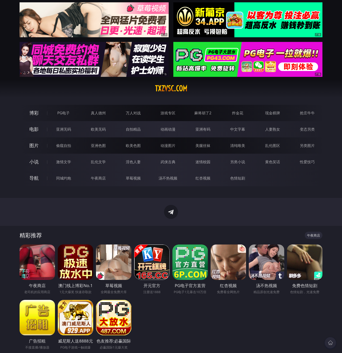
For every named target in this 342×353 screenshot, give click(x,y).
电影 (34, 129)
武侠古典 (168, 161)
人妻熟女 (272, 129)
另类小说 (237, 161)
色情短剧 (237, 178)
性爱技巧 (307, 161)
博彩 (34, 113)
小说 (34, 162)
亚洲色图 (98, 145)
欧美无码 (98, 129)
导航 (34, 178)
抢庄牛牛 (307, 112)
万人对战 (133, 112)
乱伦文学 (98, 161)
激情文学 (63, 161)
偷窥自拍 (63, 145)
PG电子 (63, 112)
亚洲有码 (202, 129)
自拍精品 (133, 129)
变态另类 (307, 129)
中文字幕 (237, 129)
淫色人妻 (133, 161)
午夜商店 (98, 178)
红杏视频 (202, 178)
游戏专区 (168, 112)
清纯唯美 (237, 145)
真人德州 (98, 112)
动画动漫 (168, 129)
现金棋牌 (272, 112)
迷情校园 (202, 161)
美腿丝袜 (202, 145)
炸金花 (237, 112)
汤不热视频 (168, 178)
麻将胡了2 (202, 112)
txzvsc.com (171, 88)
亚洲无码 (63, 129)
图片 (34, 145)
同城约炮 (63, 178)
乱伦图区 (272, 145)
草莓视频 (133, 178)
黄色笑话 (272, 161)
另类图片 (307, 145)
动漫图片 (168, 145)
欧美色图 (133, 145)
